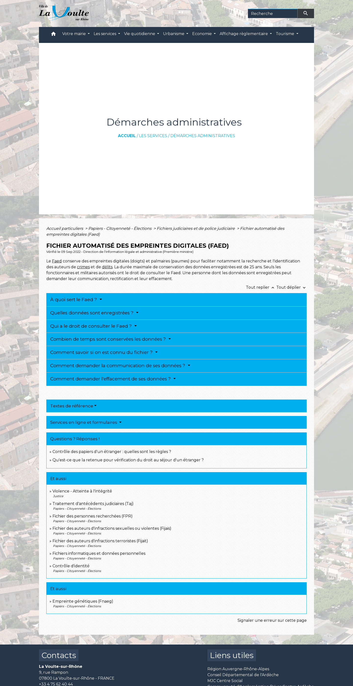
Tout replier (261, 287)
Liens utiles (231, 655)
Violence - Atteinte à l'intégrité (82, 491)
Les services (153, 135)
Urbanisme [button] (174, 33)
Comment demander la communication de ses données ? (118, 365)
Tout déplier (291, 287)
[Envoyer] (306, 13)
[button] (53, 35)
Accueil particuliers (65, 228)
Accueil (127, 135)
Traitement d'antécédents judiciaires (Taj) (93, 503)
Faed (57, 261)
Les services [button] (105, 33)
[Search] (273, 13)
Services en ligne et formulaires (84, 422)
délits (107, 267)
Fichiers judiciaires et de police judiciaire (196, 228)
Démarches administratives (202, 135)
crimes (83, 267)
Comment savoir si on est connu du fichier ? (102, 352)
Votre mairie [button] (74, 33)
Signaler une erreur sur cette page (272, 620)
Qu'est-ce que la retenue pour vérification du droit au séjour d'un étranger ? (128, 460)
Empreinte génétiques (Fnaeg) (82, 601)
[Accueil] (64, 13)
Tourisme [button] (285, 33)
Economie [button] (202, 33)
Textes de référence (71, 405)
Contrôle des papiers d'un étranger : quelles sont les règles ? (111, 451)
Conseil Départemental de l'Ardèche (243, 675)
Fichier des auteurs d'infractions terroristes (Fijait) (100, 541)
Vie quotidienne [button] (140, 33)
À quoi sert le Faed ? (74, 299)
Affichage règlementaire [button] (244, 33)
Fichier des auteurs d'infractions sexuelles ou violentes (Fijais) (111, 528)
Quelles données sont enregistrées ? (92, 313)
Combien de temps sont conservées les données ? (108, 339)
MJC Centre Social (225, 680)
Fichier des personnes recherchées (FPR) (92, 516)
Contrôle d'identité (70, 566)
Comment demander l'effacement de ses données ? (111, 379)
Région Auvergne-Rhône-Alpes (238, 669)
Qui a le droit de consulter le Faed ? (91, 326)
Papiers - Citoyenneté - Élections (120, 228)
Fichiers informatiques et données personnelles (98, 553)
